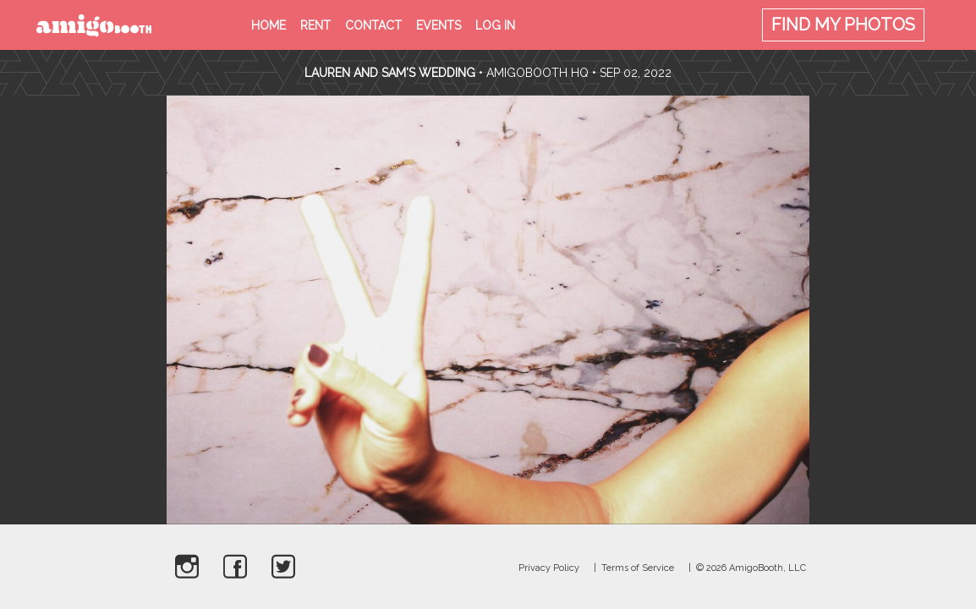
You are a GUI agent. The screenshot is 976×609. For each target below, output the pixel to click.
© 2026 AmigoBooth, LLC (751, 567)
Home (268, 25)
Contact (373, 25)
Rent (315, 25)
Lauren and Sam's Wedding (389, 73)
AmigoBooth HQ (537, 73)
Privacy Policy (548, 567)
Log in (495, 25)
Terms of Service (637, 567)
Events (438, 25)
